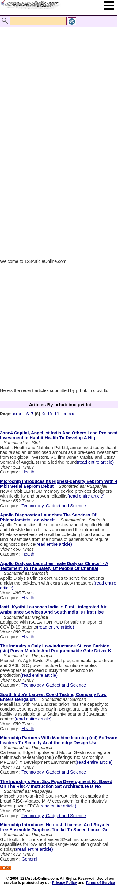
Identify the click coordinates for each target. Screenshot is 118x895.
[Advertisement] (57, 79)
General (29, 859)
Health (27, 471)
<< (15, 413)
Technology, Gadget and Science (53, 505)
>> (71, 413)
